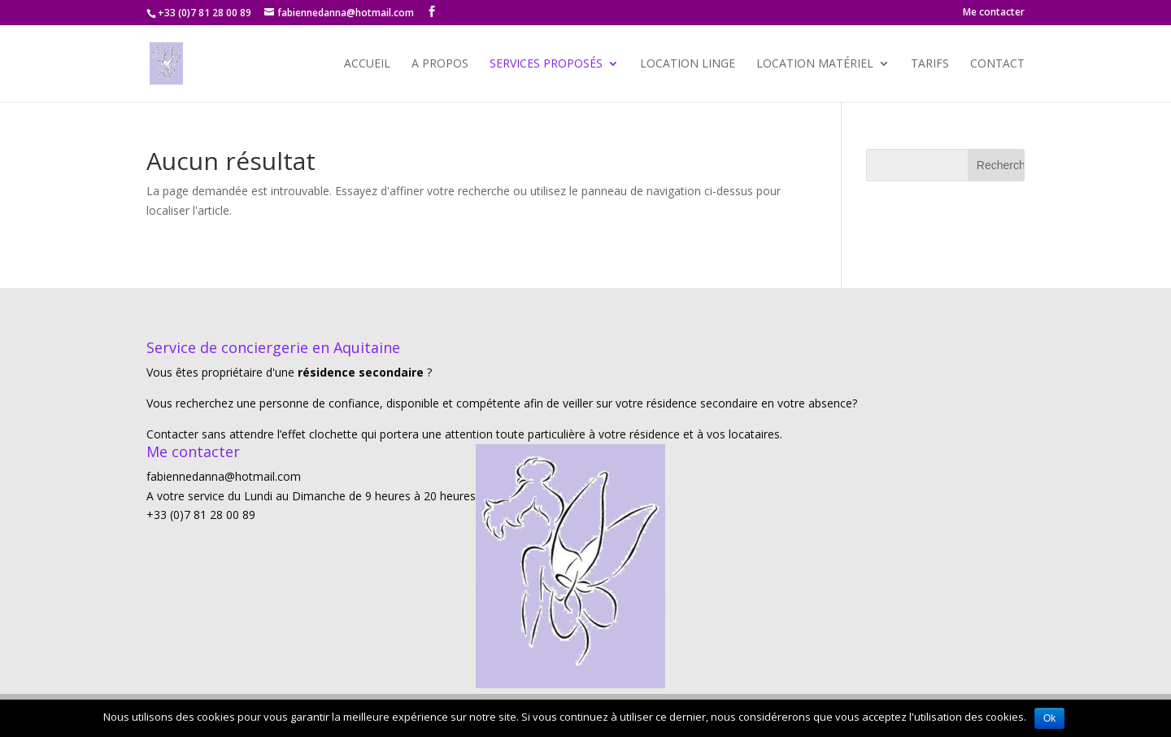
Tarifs (930, 64)
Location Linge (687, 64)
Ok (1049, 718)
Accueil (367, 64)
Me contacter (994, 13)
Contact (997, 64)
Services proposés (546, 64)
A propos (439, 64)
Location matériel (814, 64)
